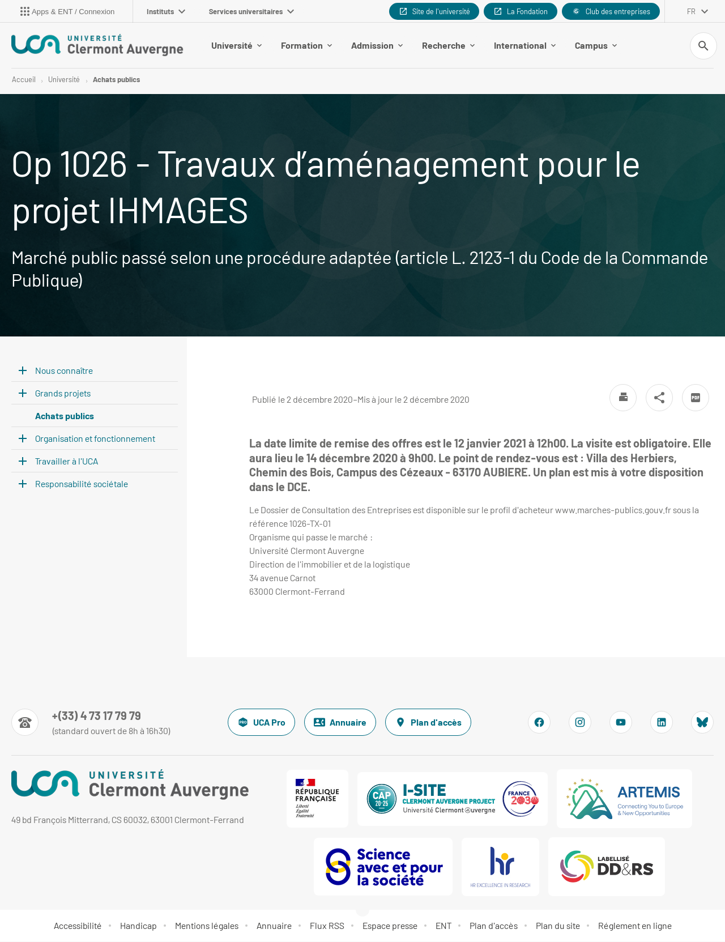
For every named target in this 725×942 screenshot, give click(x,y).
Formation (306, 45)
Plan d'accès (428, 722)
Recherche (448, 45)
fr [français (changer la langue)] (691, 11)
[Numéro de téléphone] (90, 722)
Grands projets (63, 392)
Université (236, 45)
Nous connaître (64, 370)
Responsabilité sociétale (81, 483)
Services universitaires (251, 11)
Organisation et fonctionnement (95, 438)
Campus (596, 45)
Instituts (166, 11)
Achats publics (116, 79)
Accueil (24, 79)
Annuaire (340, 722)
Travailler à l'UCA (66, 460)
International (525, 45)
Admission (377, 45)
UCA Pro (261, 722)
